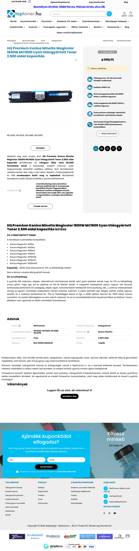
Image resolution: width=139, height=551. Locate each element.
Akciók (13, 21)
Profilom (41, 495)
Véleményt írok (70, 396)
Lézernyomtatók (11, 507)
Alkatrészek (10, 511)
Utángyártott (57, 41)
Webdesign (51, 525)
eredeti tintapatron (60, 376)
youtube (114, 513)
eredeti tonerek (63, 368)
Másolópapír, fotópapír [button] (116, 21)
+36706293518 (115, 496)
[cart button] (130, 13)
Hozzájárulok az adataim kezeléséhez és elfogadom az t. (48, 471)
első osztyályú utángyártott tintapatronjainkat (77, 373)
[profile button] (124, 13)
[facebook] (76, 60)
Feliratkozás (46, 467)
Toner (43, 41)
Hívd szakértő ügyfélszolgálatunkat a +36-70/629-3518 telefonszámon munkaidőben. (110, 124)
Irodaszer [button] (33, 27)
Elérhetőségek (76, 503)
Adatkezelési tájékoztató (80, 491)
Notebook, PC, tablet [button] (67, 21)
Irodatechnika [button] (16, 27)
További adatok (40, 206)
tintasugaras (38, 361)
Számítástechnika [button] (91, 21)
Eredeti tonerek (11, 491)
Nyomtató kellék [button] (28, 21)
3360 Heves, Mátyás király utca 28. (117, 490)
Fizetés (74, 495)
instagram (109, 513)
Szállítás (74, 499)
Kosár (40, 499)
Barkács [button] (98, 27)
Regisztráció (43, 491)
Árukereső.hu (35, 538)
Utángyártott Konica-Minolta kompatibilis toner (31, 43)
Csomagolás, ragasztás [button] (54, 27)
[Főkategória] (11, 41)
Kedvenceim (43, 503)
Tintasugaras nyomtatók (15, 503)
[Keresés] (81, 13)
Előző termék (108, 41)
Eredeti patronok (12, 499)
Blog (126, 2)
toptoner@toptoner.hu (60, 2)
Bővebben (40, 148)
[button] (107, 133)
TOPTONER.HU (116, 445)
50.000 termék (35, 357)
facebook (104, 513)
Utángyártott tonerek (13, 488)
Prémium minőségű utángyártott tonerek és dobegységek (31, 365)
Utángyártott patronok (14, 495)
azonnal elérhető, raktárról (103, 357)
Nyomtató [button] (47, 21)
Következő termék (124, 41)
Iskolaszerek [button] (113, 27)
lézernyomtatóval (58, 361)
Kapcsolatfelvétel (97, 2)
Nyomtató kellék (28, 41)
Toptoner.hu (64, 525)
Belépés (41, 488)
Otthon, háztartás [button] (80, 27)
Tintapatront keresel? (12, 373)
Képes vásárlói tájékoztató (69, 32)
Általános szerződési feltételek (83, 488)
